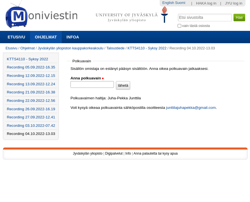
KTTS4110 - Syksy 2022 (147, 48)
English (168, 3)
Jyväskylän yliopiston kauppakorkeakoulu (70, 48)
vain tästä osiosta (196, 26)
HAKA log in (206, 3)
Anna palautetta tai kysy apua (156, 153)
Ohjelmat (46, 37)
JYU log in (233, 3)
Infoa (72, 37)
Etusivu (16, 37)
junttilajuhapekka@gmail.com (191, 107)
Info (128, 153)
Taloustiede (115, 48)
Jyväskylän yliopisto (87, 153)
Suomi (180, 3)
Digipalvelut (114, 153)
